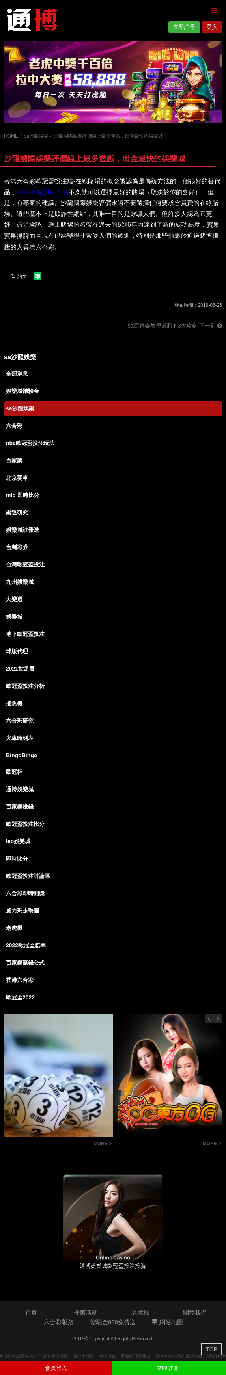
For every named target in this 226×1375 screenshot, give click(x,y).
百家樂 (14, 460)
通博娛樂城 (20, 789)
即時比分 (17, 858)
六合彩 (14, 426)
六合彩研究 (20, 720)
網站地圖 (167, 1322)
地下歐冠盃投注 (25, 634)
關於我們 (195, 1312)
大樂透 (14, 599)
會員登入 (56, 1368)
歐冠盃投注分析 (25, 686)
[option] (113, 82)
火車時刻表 (20, 738)
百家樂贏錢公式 (25, 963)
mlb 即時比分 (22, 495)
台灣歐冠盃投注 (25, 564)
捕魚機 (14, 703)
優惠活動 (85, 1312)
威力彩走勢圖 (22, 910)
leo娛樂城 (18, 841)
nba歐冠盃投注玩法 (30, 443)
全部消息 (17, 374)
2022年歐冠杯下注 (43, 192)
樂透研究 (17, 512)
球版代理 (17, 651)
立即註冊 (184, 27)
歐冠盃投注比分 (25, 824)
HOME (11, 136)
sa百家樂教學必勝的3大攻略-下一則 (175, 325)
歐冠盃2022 (20, 997)
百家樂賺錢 (20, 806)
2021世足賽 (20, 668)
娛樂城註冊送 (22, 530)
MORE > (102, 1143)
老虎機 (14, 928)
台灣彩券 (17, 547)
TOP (211, 1349)
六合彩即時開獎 (25, 893)
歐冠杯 (14, 772)
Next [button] (217, 1018)
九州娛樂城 (20, 582)
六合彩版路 (58, 1322)
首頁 (31, 1312)
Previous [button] (209, 1018)
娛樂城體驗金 (22, 391)
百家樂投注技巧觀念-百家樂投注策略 (156, 1144)
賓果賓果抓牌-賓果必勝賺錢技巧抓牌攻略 (47, 1144)
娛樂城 (14, 616)
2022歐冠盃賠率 (26, 945)
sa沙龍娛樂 (36, 136)
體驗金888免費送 (113, 1322)
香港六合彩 (20, 980)
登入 (211, 27)
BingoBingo (21, 755)
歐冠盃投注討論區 (28, 876)
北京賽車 (17, 478)
